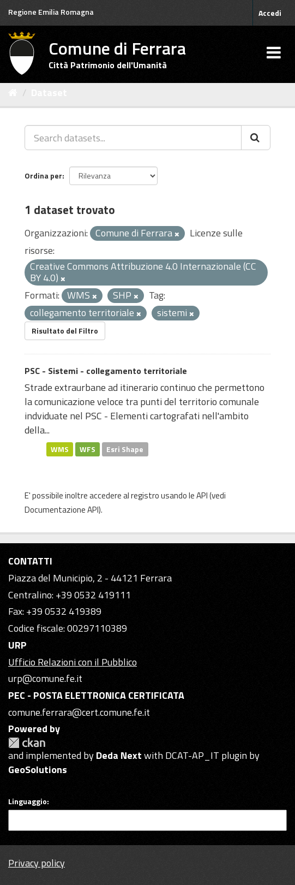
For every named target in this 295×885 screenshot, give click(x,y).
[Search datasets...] (133, 137)
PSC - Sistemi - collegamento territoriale (106, 370)
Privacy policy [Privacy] (36, 863)
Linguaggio (27, 801)
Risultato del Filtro (65, 330)
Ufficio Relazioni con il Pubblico (72, 662)
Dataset (49, 92)
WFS (87, 448)
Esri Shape (124, 448)
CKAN (26, 743)
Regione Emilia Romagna (51, 11)
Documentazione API (62, 509)
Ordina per (43, 175)
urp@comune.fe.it (45, 678)
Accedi (269, 13)
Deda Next (119, 755)
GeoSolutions (37, 769)
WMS (60, 448)
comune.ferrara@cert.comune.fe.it (79, 712)
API (202, 495)
